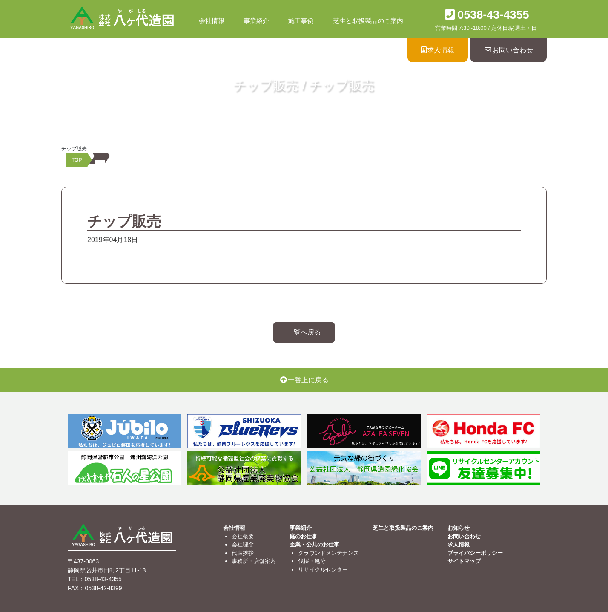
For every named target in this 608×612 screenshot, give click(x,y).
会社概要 (243, 536)
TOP (77, 160)
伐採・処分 (312, 561)
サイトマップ (464, 561)
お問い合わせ (508, 50)
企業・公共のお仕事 (314, 544)
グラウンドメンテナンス (328, 553)
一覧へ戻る (304, 332)
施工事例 (301, 20)
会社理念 (243, 544)
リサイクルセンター (323, 569)
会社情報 (211, 20)
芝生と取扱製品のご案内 (368, 20)
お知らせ (458, 528)
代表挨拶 (243, 553)
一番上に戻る (304, 380)
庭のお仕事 (303, 536)
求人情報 (437, 50)
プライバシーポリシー (475, 553)
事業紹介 (256, 20)
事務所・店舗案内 (254, 561)
